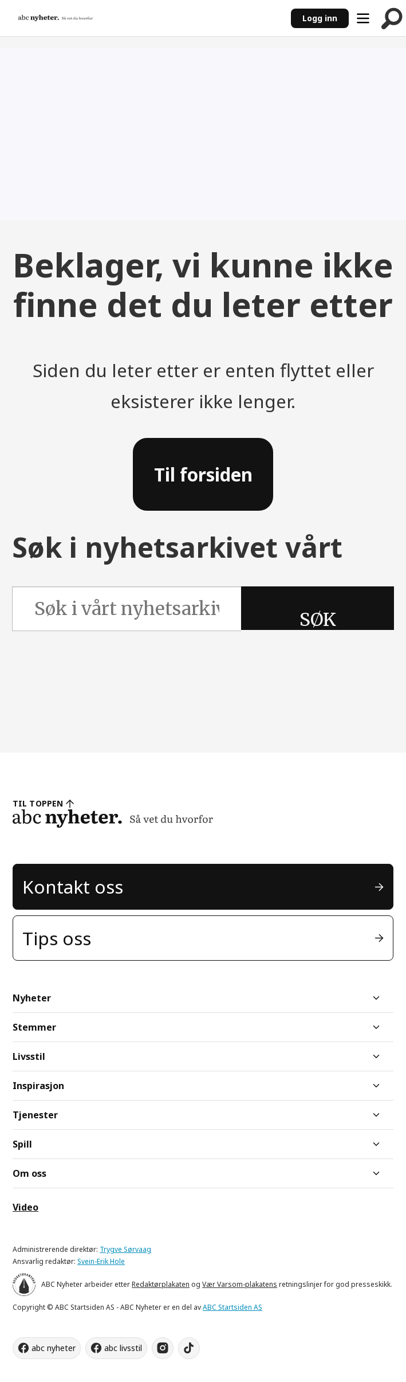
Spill (22, 1144)
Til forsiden (203, 474)
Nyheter (32, 998)
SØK (317, 619)
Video (25, 1207)
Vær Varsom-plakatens (239, 1284)
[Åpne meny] (363, 18)
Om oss (29, 1173)
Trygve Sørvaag (125, 1249)
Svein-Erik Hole (101, 1261)
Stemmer (34, 1027)
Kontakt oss (72, 886)
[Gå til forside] (55, 18)
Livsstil (29, 1056)
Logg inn (319, 18)
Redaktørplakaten (161, 1284)
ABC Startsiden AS (232, 1307)
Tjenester (35, 1115)
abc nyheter (53, 1347)
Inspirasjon (38, 1085)
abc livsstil (123, 1347)
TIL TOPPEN (38, 803)
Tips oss (56, 938)
